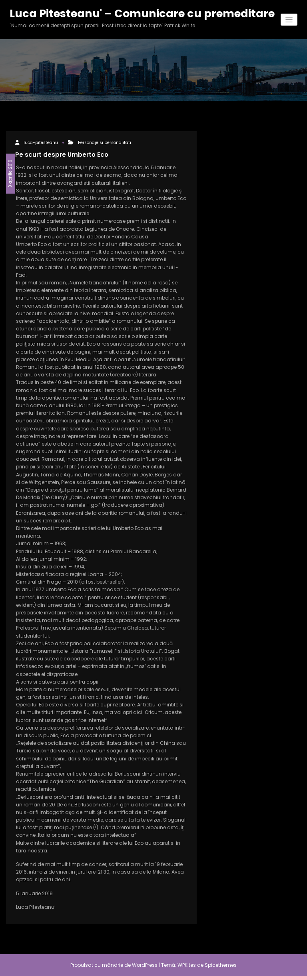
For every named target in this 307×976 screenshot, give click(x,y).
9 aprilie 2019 (10, 174)
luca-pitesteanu (41, 143)
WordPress (144, 965)
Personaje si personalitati (104, 143)
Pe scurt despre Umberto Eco (61, 154)
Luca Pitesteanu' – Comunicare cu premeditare (142, 13)
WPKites (187, 965)
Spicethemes (221, 965)
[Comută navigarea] (289, 20)
